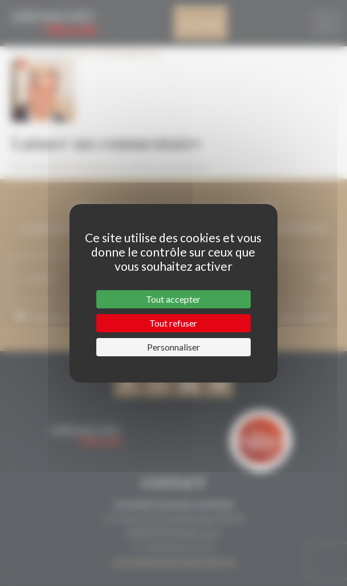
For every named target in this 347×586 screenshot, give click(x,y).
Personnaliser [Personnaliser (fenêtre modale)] (173, 346)
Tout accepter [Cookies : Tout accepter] (173, 299)
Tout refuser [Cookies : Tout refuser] (173, 323)
